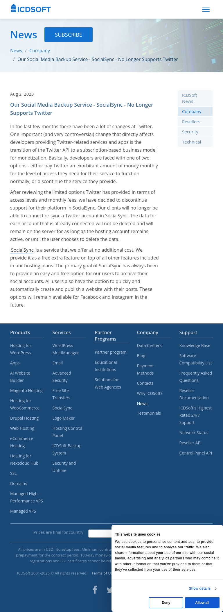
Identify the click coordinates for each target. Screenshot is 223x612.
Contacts (145, 383)
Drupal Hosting (24, 418)
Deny (166, 603)
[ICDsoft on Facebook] (94, 590)
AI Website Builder (20, 376)
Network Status (193, 432)
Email (58, 363)
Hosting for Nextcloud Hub (24, 459)
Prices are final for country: (58, 532)
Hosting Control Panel (67, 431)
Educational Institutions (106, 365)
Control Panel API (195, 453)
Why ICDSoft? (149, 393)
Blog (141, 355)
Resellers (191, 121)
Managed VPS (23, 511)
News (16, 50)
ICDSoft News (189, 98)
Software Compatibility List (195, 359)
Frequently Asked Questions (195, 376)
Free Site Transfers (61, 394)
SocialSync (22, 250)
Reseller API (190, 442)
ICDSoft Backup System (67, 449)
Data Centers (149, 345)
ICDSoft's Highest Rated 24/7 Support (195, 415)
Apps (15, 363)
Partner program (111, 352)
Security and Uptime (64, 466)
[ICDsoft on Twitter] (110, 590)
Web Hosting (22, 428)
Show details (200, 588)
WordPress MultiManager (66, 349)
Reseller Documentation (194, 394)
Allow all (202, 603)
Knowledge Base (194, 345)
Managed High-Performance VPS (26, 497)
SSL (13, 473)
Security (190, 132)
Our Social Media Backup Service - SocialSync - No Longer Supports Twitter (97, 59)
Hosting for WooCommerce (24, 404)
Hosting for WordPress (20, 349)
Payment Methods (145, 369)
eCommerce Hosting (21, 442)
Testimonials (149, 413)
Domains (18, 483)
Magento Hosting (26, 390)
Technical (191, 142)
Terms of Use (103, 573)
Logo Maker (64, 418)
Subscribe (68, 34)
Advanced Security (62, 376)
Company (39, 50)
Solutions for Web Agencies (108, 383)
